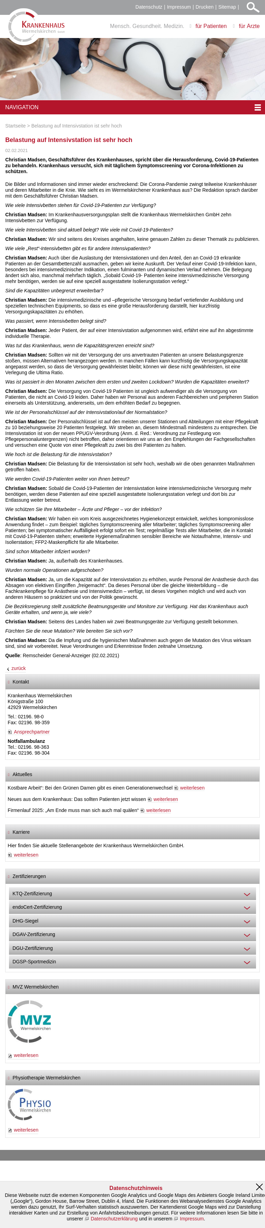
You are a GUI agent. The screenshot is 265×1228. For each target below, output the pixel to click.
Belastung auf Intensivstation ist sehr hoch (76, 126)
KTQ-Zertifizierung (32, 893)
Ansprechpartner (32, 732)
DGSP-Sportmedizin (34, 961)
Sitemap (227, 7)
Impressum (179, 7)
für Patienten (211, 26)
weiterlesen (192, 788)
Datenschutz (149, 7)
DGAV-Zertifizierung (33, 934)
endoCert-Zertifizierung (37, 907)
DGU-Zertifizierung (32, 948)
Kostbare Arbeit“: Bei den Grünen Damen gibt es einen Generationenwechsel (90, 788)
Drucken (205, 7)
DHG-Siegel (25, 921)
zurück (18, 668)
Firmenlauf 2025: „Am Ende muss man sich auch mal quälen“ (73, 810)
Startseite (15, 126)
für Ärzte (249, 26)
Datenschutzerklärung (114, 1218)
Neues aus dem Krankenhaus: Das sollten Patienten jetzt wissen (77, 799)
